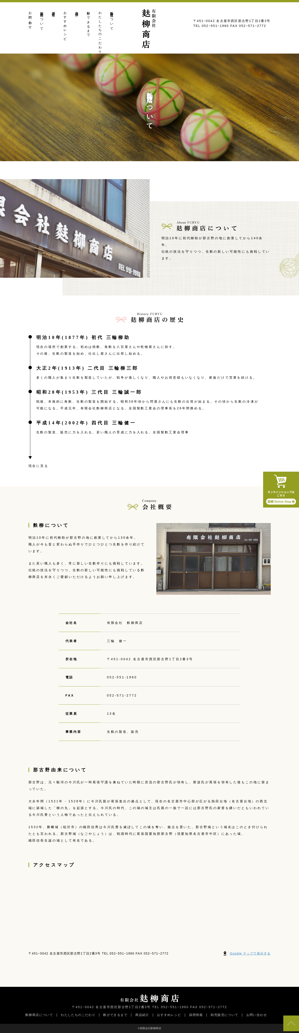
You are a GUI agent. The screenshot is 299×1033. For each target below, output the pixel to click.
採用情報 (53, 10)
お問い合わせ (30, 18)
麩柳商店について (111, 19)
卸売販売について (42, 19)
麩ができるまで (88, 22)
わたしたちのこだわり (100, 30)
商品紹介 (77, 10)
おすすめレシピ (65, 24)
